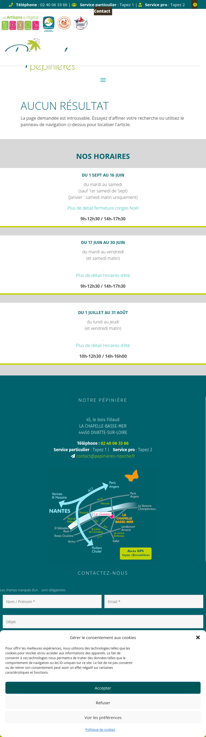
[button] (198, 637)
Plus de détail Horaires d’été (103, 275)
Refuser (103, 702)
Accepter (103, 688)
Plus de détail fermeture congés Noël (102, 208)
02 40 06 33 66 (114, 443)
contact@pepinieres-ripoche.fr (105, 456)
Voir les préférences (103, 717)
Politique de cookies (100, 729)
